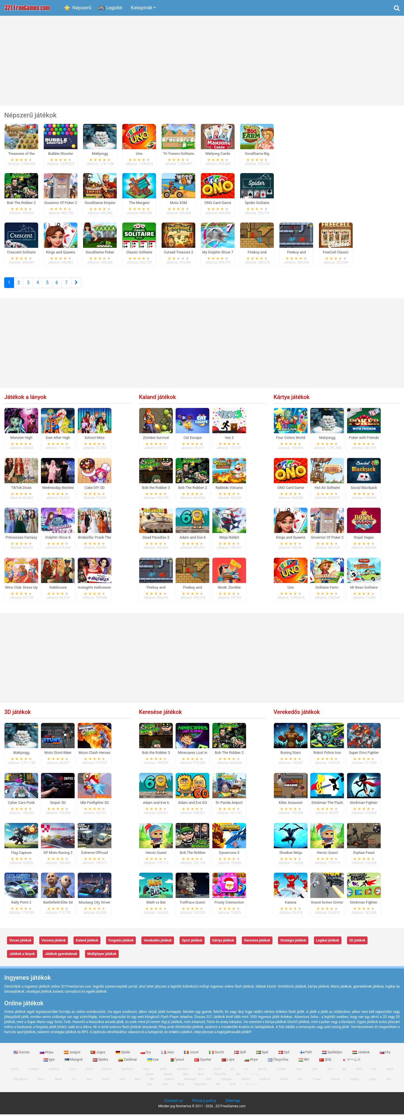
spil (344, 1070)
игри (201, 1075)
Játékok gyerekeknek (61, 956)
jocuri (89, 1070)
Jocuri (191, 1054)
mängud (34, 1070)
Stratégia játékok (293, 942)
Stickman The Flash (327, 804)
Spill (240, 1054)
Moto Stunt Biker (57, 754)
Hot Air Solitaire (327, 489)
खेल (304, 1061)
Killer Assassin (291, 804)
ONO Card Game (290, 489)
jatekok (106, 1070)
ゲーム (254, 1075)
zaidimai (54, 1070)
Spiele (123, 1054)
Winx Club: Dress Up (21, 589)
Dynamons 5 (229, 854)
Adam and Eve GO (192, 804)
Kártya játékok (291, 398)
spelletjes (127, 1070)
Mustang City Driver (94, 904)
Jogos (98, 1054)
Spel (262, 1054)
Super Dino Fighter (364, 754)
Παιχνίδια (278, 1061)
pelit (359, 1070)
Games (21, 1054)
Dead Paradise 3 (156, 539)
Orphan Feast (364, 854)
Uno (290, 589)
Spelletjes (332, 1054)
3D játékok (17, 713)
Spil (284, 1054)
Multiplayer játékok (101, 956)
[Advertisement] (202, 60)
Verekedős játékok (297, 713)
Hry (385, 1054)
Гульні (177, 1061)
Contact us (173, 1102)
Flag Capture (21, 854)
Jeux (168, 1054)
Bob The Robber (192, 854)
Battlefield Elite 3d (57, 904)
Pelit (306, 1054)
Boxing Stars (291, 754)
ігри (374, 1070)
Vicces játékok (20, 942)
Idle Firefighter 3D (94, 804)
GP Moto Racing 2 (58, 854)
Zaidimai (127, 1061)
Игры (47, 1054)
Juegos (72, 1054)
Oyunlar (203, 1061)
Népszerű (81, 7)
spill (314, 1070)
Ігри (153, 1061)
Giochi (217, 1054)
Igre (49, 1061)
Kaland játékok (157, 398)
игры (299, 1070)
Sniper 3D (58, 804)
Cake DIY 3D (95, 489)
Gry (146, 1054)
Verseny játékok (54, 942)
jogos (72, 1070)
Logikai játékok (327, 942)
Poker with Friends (364, 439)
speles (15, 1070)
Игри (251, 1061)
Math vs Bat (156, 904)
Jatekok (361, 1054)
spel (329, 1070)
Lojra (228, 1061)
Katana (291, 904)
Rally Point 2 (21, 904)
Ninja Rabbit (229, 539)
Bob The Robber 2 (192, 489)
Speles (101, 1061)
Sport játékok (192, 942)
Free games (20, 1080)
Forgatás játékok (121, 942)
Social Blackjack (364, 489)
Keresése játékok (160, 713)
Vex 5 (229, 439)
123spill (281, 1070)
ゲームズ (351, 1061)
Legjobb (114, 7)
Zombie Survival (156, 439)
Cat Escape (192, 439)
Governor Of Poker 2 (327, 539)
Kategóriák (142, 7)
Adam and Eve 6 (193, 539)
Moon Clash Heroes (95, 754)
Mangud (74, 1061)
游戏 (325, 1061)
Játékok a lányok (25, 398)
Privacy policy (204, 1102)
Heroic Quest (155, 854)
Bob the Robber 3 (156, 489)
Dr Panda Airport (229, 804)
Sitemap (233, 1102)
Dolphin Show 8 (58, 539)
